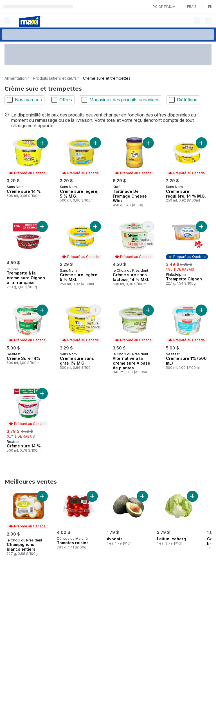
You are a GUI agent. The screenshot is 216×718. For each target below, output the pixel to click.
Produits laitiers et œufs (55, 78)
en (210, 6)
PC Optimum (164, 6)
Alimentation (15, 78)
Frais (192, 6)
